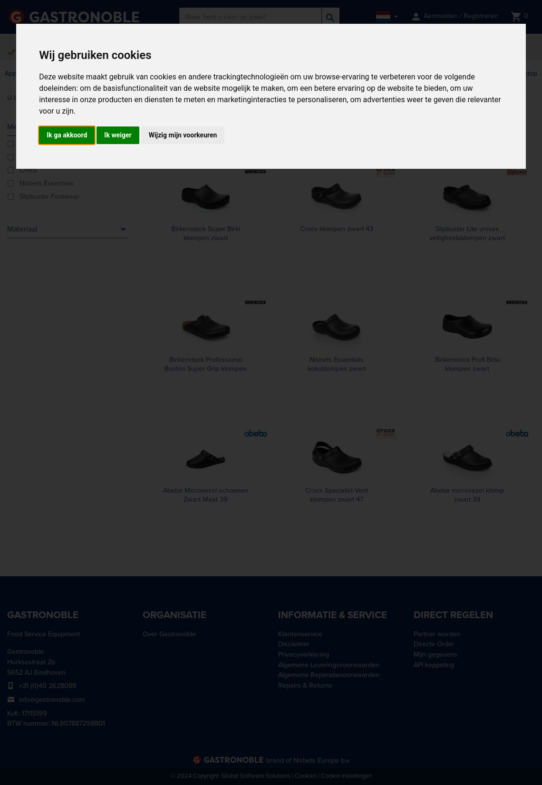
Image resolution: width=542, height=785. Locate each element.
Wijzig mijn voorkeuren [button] (183, 135)
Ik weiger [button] (117, 135)
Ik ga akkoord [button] (67, 135)
